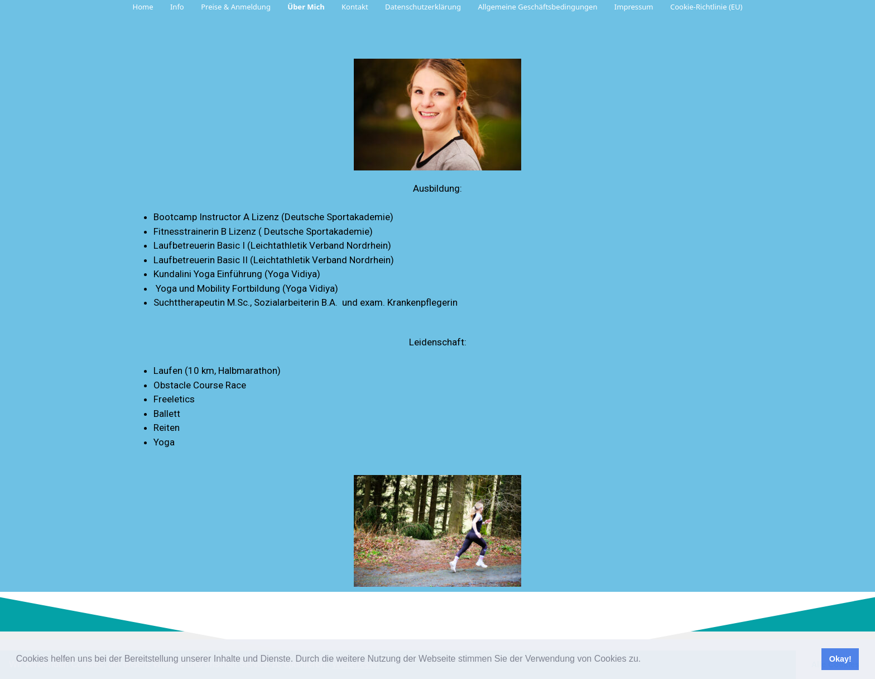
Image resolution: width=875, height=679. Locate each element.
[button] (644, 660)
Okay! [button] (840, 658)
